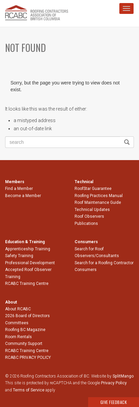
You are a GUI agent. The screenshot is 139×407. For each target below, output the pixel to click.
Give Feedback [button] (113, 402)
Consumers (86, 269)
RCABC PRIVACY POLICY (28, 357)
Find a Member (19, 188)
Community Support (23, 343)
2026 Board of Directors (27, 315)
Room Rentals (18, 336)
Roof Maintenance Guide (98, 202)
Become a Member (23, 195)
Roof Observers (89, 216)
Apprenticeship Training (27, 249)
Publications (86, 223)
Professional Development (30, 262)
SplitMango (123, 376)
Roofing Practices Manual (99, 195)
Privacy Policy (114, 383)
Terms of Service (28, 390)
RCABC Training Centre (26, 283)
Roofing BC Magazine (25, 329)
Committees (16, 323)
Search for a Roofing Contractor (104, 262)
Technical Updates (92, 209)
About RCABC (18, 309)
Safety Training (19, 255)
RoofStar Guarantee (93, 188)
